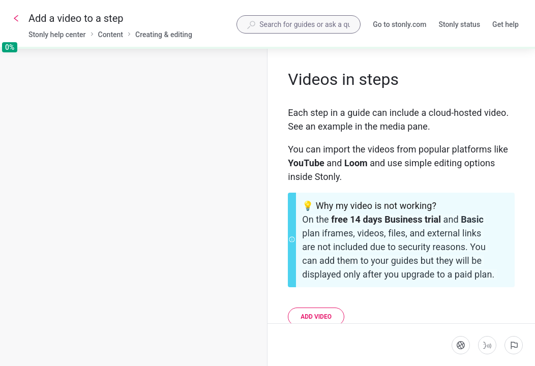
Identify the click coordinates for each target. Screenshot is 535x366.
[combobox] (298, 24)
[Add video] (316, 317)
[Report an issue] (513, 345)
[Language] (461, 345)
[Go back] (16, 18)
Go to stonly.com (399, 25)
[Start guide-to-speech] (487, 345)
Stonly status (459, 25)
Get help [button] (505, 24)
